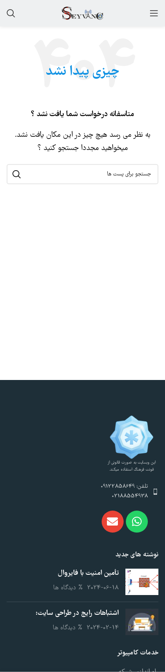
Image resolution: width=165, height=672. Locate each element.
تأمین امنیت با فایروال (88, 573)
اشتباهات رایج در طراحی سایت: (77, 613)
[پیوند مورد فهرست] (82, 492)
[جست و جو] (11, 13)
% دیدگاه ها (68, 588)
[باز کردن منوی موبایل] (154, 13)
